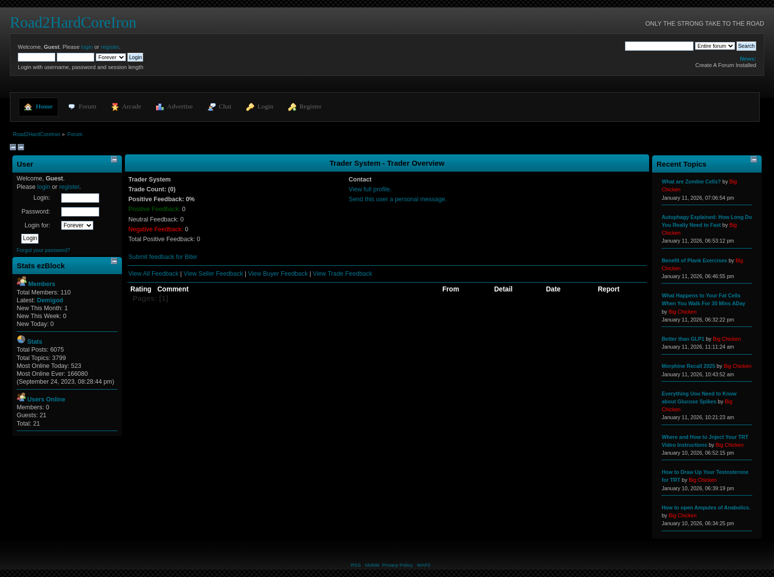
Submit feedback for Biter (162, 256)
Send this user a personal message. (397, 199)
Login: (42, 197)
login (87, 47)
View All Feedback (153, 273)
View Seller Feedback (213, 273)
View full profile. (369, 189)
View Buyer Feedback (278, 273)
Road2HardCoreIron (73, 22)
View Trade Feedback (342, 273)
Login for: (37, 225)
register (110, 47)
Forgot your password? (43, 250)
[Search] (659, 45)
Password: (35, 211)
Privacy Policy (397, 565)
